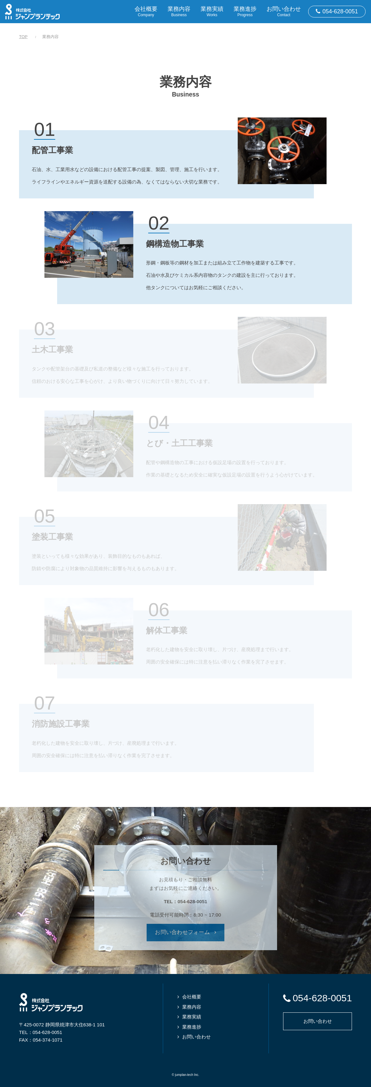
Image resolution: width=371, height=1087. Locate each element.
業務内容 (191, 1007)
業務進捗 (191, 1027)
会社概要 (191, 996)
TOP (23, 36)
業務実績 (191, 1016)
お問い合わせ (196, 1036)
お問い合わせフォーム (182, 932)
